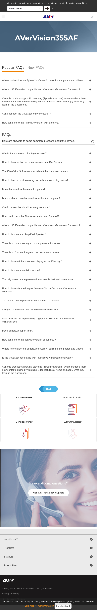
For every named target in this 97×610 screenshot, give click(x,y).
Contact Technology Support (48, 492)
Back (48, 389)
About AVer (11, 565)
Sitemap (5, 593)
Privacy (14, 593)
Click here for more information (39, 607)
